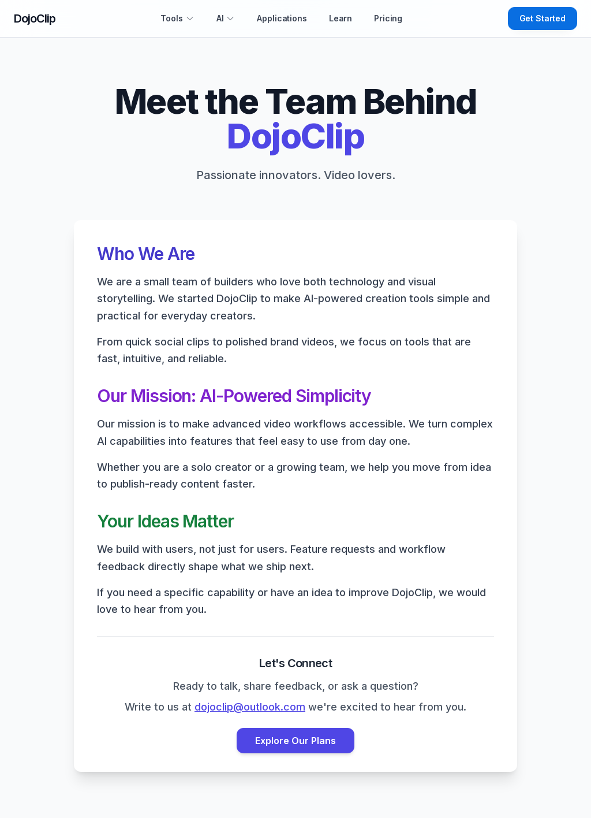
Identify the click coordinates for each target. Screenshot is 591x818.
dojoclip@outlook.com (249, 707)
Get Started (542, 18)
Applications (281, 18)
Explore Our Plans (295, 740)
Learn (340, 18)
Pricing (388, 18)
